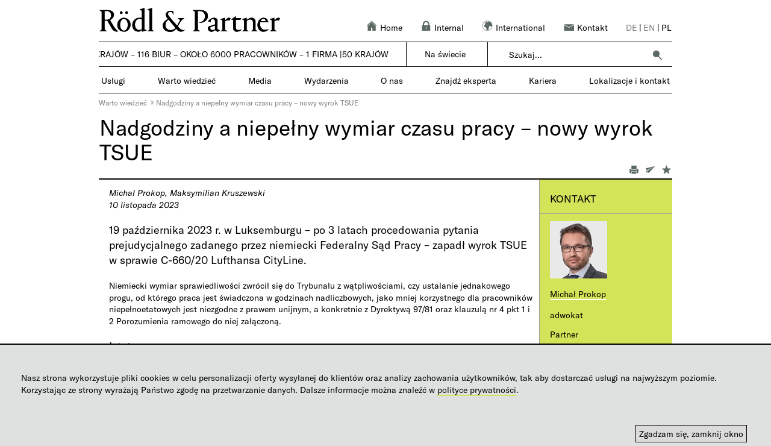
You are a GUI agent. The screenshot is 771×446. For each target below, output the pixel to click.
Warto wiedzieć (123, 102)
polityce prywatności (476, 390)
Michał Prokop (578, 294)
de (631, 27)
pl (666, 27)
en (649, 27)
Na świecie (445, 54)
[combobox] (577, 55)
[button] (657, 55)
